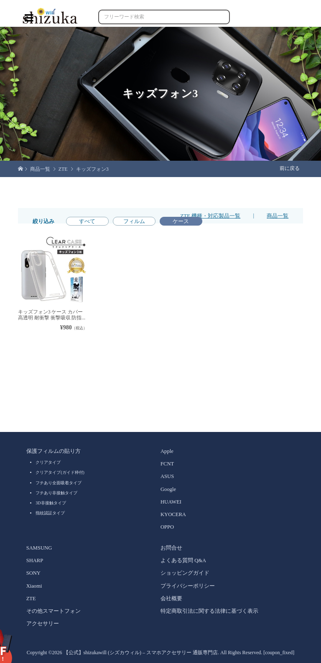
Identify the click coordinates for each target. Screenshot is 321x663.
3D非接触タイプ (51, 503)
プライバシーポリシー (187, 586)
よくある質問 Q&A (183, 560)
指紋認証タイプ (50, 513)
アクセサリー (42, 624)
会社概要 (171, 598)
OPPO (167, 527)
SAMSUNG (39, 548)
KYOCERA (173, 514)
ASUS (167, 476)
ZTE (31, 598)
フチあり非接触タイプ (56, 493)
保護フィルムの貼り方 (53, 451)
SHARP (34, 560)
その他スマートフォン (53, 611)
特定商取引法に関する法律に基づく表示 (209, 611)
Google (168, 489)
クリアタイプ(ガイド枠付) (60, 472)
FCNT (167, 464)
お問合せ (171, 548)
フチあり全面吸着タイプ (59, 483)
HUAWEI (170, 502)
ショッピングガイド (184, 573)
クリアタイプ (48, 462)
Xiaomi (34, 586)
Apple (166, 451)
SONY (33, 573)
